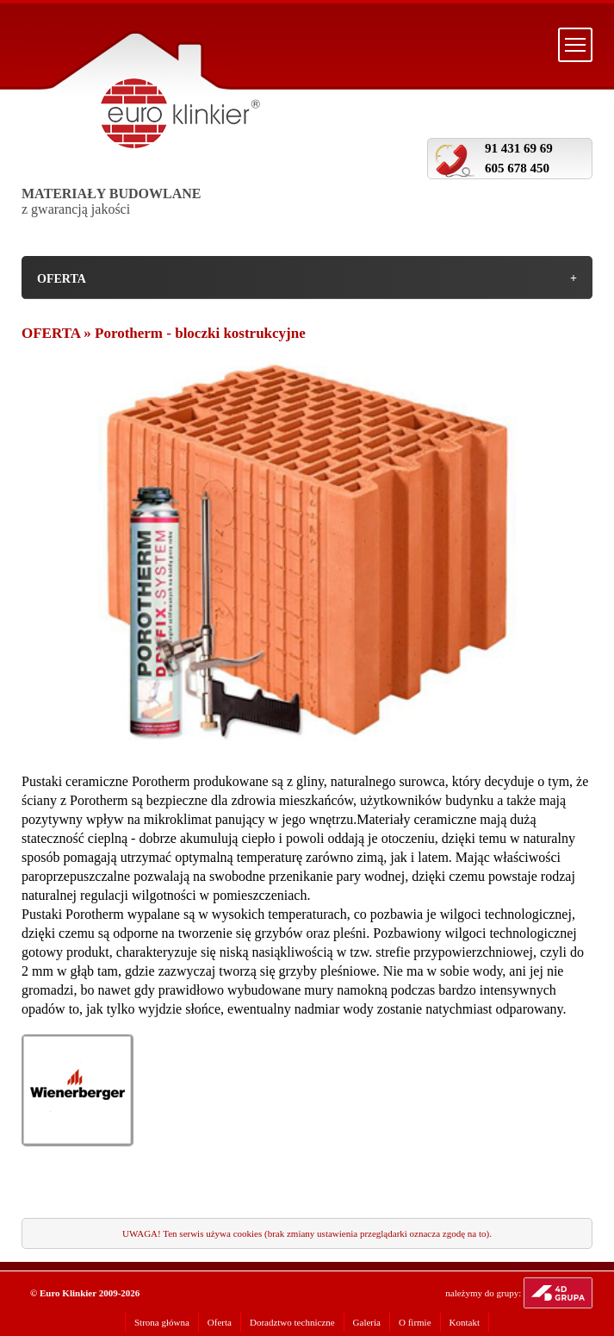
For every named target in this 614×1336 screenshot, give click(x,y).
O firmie (415, 1322)
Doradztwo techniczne (292, 1322)
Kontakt (465, 1322)
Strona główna (161, 1322)
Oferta (220, 1322)
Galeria (367, 1322)
